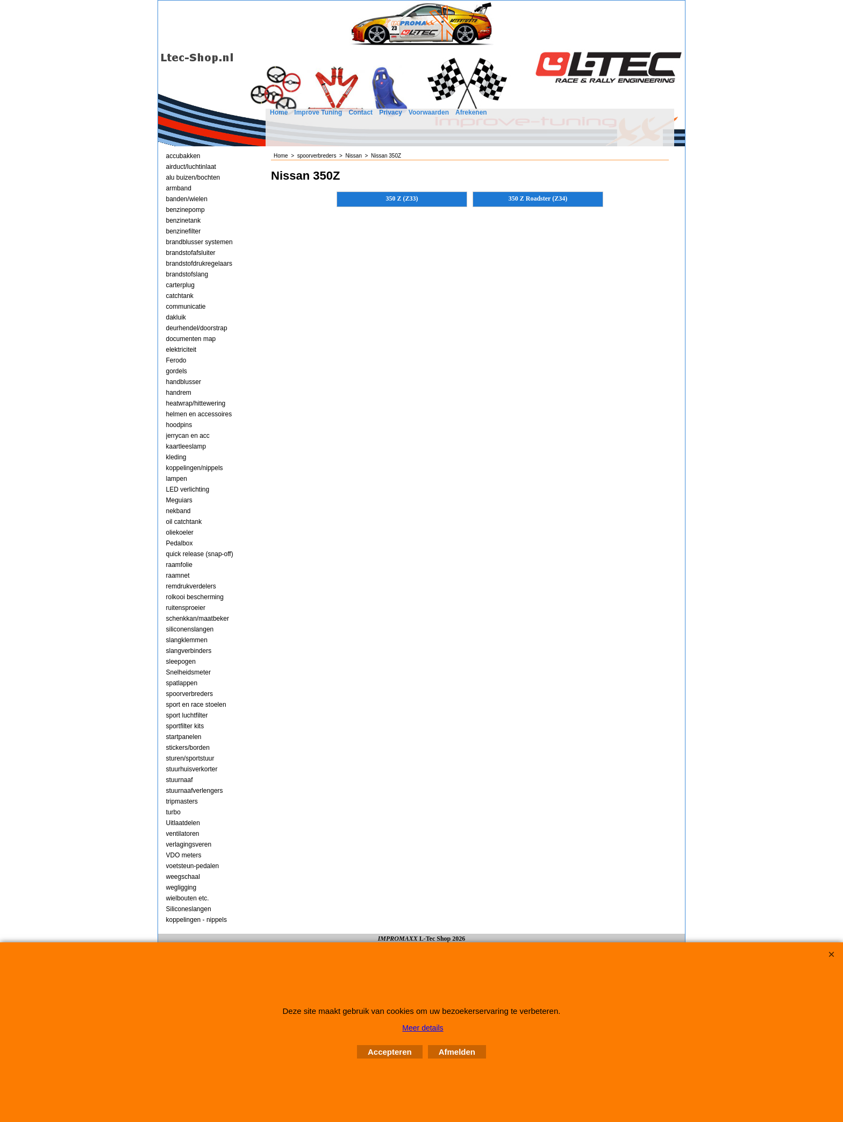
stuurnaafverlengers (194, 790)
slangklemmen (187, 640)
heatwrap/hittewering (196, 403)
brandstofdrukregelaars (199, 263)
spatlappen (182, 683)
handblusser (183, 382)
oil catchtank (184, 522)
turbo (173, 812)
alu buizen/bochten (193, 177)
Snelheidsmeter (188, 672)
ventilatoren (182, 833)
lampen (176, 478)
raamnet (178, 575)
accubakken (183, 156)
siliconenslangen (190, 629)
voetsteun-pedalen (192, 866)
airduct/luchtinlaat (191, 167)
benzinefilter (183, 231)
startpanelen (184, 737)
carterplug (180, 285)
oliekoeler (180, 532)
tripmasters (182, 801)
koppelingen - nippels (196, 920)
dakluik (176, 317)
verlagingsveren (189, 844)
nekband (178, 511)
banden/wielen (187, 199)
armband (178, 188)
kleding (176, 457)
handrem (178, 392)
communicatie (186, 306)
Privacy (390, 112)
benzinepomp (185, 210)
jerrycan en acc (188, 435)
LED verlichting (188, 489)
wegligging (181, 887)
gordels (176, 371)
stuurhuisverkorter (192, 769)
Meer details (422, 1028)
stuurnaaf (179, 780)
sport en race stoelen (196, 704)
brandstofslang (187, 274)
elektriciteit (181, 349)
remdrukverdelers (191, 586)
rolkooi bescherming (195, 597)
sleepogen (181, 661)
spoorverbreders (189, 694)
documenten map (191, 339)
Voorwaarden (429, 112)
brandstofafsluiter (191, 253)
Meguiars (179, 500)
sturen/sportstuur (190, 758)
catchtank (180, 296)
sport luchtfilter (187, 715)
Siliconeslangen (188, 909)
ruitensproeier (185, 608)
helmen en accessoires (199, 414)
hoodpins (179, 425)
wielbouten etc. (187, 898)
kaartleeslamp (186, 446)
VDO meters (184, 855)
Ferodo (176, 360)
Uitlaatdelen (183, 823)
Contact (360, 112)
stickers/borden (188, 747)
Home (279, 112)
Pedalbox (179, 543)
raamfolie (179, 565)
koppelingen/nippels (194, 468)
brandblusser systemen (199, 242)
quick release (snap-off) (199, 554)
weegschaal (183, 876)
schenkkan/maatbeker (197, 618)
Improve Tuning (318, 112)
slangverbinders (189, 651)
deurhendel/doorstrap (196, 328)
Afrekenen (471, 112)
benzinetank (183, 220)
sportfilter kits (185, 726)
